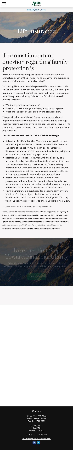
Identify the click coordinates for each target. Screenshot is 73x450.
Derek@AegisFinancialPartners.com (36, 439)
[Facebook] (34, 442)
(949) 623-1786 (39, 418)
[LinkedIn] (38, 442)
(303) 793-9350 (39, 416)
